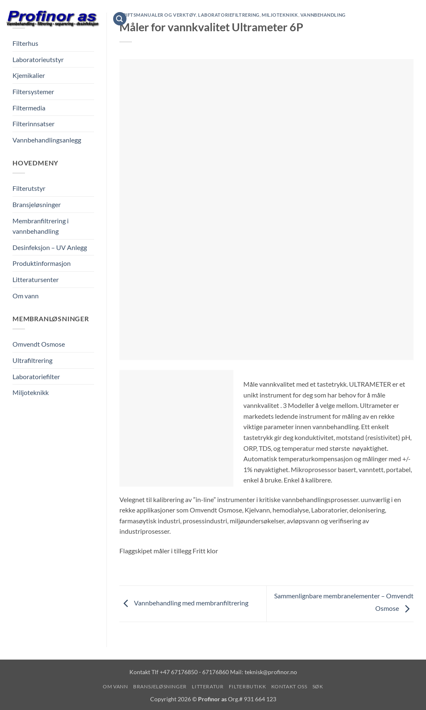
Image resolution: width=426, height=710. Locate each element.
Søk (380, 18)
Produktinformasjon (41, 263)
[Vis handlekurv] (415, 19)
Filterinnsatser (33, 124)
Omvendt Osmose (38, 344)
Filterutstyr (28, 188)
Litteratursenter (35, 279)
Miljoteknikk (30, 392)
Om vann (145, 18)
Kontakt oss (346, 18)
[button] (119, 19)
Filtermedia (28, 108)
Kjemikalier (28, 75)
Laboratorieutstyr (38, 59)
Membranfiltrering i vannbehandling (40, 226)
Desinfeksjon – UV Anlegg (49, 247)
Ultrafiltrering (32, 360)
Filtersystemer (33, 91)
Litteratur (254, 18)
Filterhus (25, 43)
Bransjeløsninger (197, 18)
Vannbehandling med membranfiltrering (183, 603)
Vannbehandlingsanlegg (46, 140)
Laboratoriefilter (36, 376)
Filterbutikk (298, 18)
